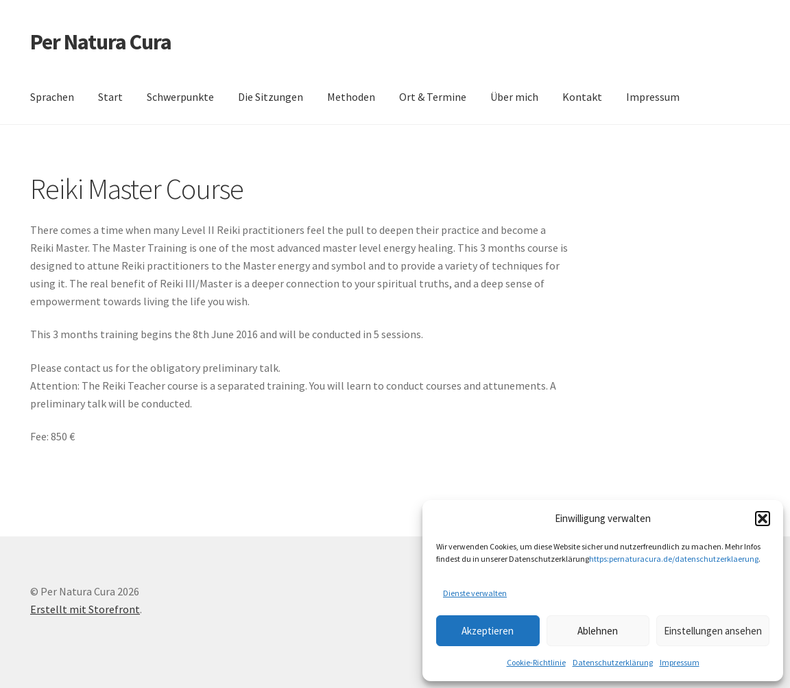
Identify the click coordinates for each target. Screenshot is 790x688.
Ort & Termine (432, 97)
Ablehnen (597, 630)
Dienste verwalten (475, 593)
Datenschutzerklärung (613, 662)
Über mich (514, 97)
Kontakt (582, 97)
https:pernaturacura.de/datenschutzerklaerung (673, 559)
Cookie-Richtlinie (536, 662)
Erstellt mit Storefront (85, 609)
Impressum (679, 662)
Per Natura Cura (100, 42)
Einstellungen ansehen (713, 630)
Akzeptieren (488, 630)
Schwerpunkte (180, 97)
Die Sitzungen (270, 97)
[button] (762, 518)
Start (110, 97)
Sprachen (52, 97)
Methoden (351, 97)
